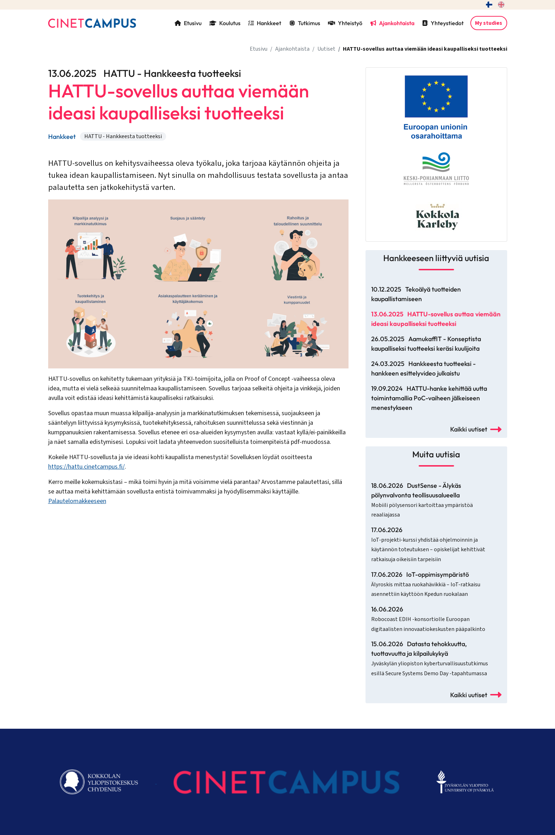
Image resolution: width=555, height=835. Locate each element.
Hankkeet (264, 23)
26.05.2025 (426, 343)
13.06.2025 (435, 319)
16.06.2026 (428, 619)
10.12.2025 (416, 294)
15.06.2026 (429, 658)
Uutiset (326, 49)
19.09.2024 (429, 398)
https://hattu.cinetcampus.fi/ (86, 466)
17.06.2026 (428, 544)
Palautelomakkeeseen (77, 501)
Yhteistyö (345, 23)
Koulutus (224, 23)
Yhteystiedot (443, 23)
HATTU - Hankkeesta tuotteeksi (123, 136)
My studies (488, 23)
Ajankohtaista (392, 23)
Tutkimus (304, 23)
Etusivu (188, 23)
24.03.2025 (423, 368)
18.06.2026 (422, 500)
